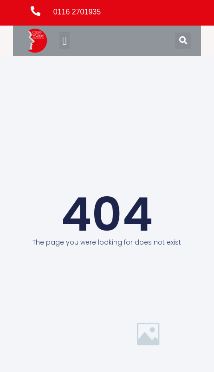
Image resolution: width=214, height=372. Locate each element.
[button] (64, 41)
